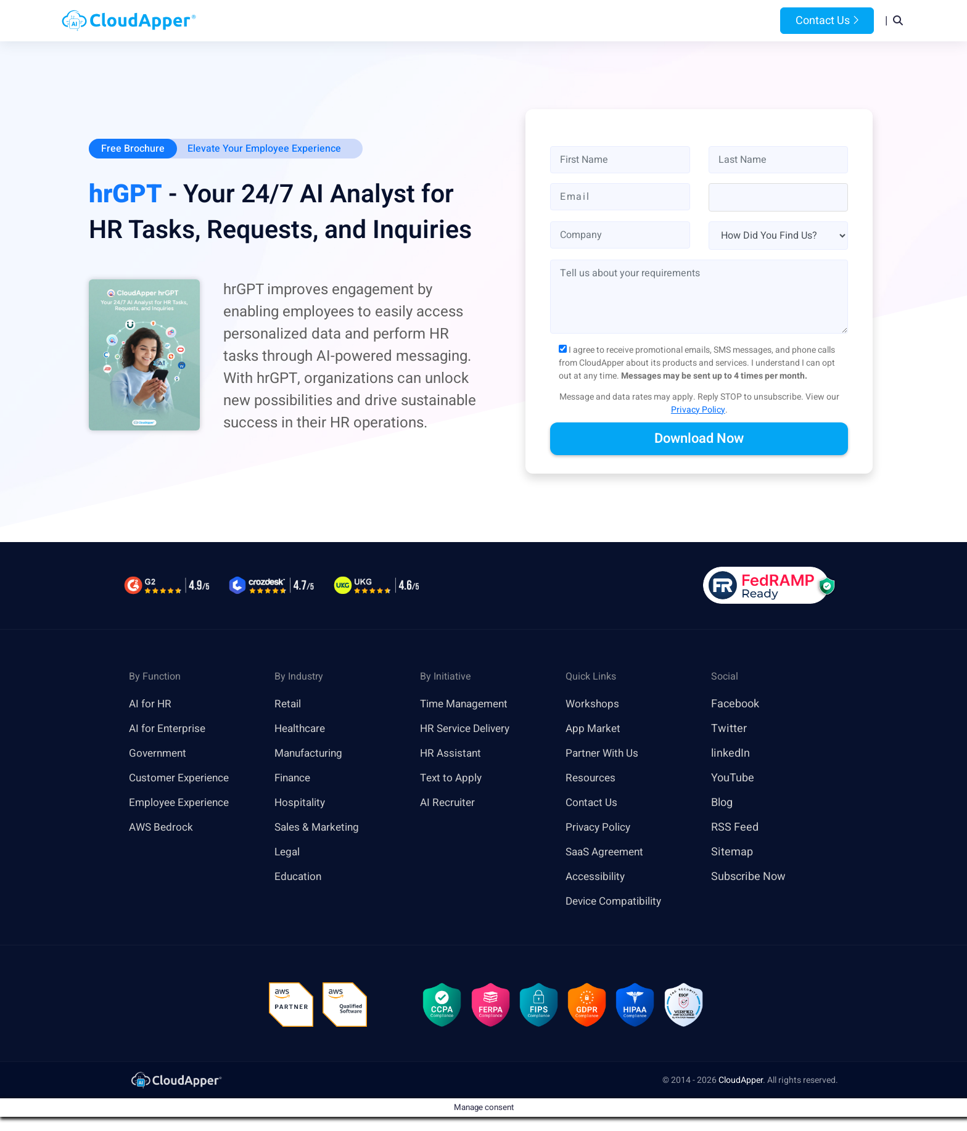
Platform (455, 20)
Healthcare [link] (301, 729)
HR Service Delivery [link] (468, 729)
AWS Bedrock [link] (162, 828)
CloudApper (740, 1083)
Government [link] (159, 754)
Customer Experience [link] (182, 778)
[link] (176, 1082)
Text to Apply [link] (452, 778)
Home (330, 20)
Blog (646, 20)
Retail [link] (288, 704)
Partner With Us (604, 754)
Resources (591, 20)
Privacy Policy (698, 410)
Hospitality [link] (301, 803)
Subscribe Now (748, 877)
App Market (594, 729)
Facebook (735, 704)
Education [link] (299, 877)
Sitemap (732, 852)
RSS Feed (735, 828)
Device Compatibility (617, 902)
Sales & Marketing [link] (319, 828)
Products (386, 20)
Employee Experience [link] (182, 803)
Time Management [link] (467, 704)
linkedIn (730, 754)
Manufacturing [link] (310, 754)
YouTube (732, 778)
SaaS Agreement (607, 852)
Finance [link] (294, 778)
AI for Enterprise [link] (168, 729)
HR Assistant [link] (452, 754)
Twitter (729, 729)
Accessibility (597, 877)
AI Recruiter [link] (449, 803)
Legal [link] (288, 852)
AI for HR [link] (151, 704)
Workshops (593, 704)
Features (524, 20)
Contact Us (827, 20)
